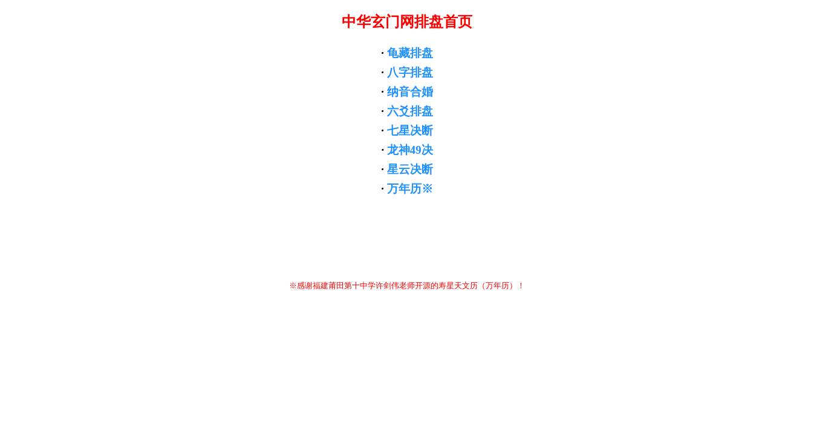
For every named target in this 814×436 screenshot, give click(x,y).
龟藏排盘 (410, 53)
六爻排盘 (410, 111)
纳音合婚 (410, 91)
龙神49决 (410, 150)
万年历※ (410, 188)
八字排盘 (410, 72)
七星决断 (410, 130)
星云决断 (410, 169)
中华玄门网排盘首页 (407, 22)
